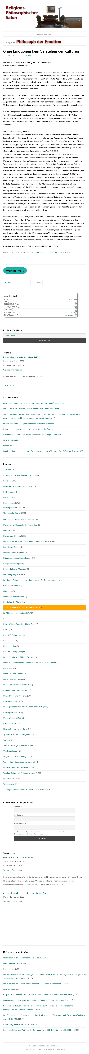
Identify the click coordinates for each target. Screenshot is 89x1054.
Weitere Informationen (12, 370)
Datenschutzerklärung (12, 963)
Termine (6, 740)
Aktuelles (7, 470)
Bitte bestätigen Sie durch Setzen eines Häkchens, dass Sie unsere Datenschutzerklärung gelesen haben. (42, 833)
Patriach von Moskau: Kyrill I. (15, 690)
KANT (6, 630)
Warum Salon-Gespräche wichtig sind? (19, 762)
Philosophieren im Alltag (13, 712)
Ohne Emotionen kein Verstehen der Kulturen (41, 51)
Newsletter (8, 989)
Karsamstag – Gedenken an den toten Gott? (21, 1024)
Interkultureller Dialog (12, 602)
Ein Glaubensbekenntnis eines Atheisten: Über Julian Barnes (28, 429)
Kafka (5, 618)
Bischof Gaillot (9, 497)
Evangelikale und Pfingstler (14, 569)
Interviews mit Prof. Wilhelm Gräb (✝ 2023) (22, 608)
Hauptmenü (45, 34)
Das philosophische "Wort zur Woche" (19, 519)
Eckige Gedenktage (38, 253)
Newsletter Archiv (11, 440)
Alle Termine (8, 385)
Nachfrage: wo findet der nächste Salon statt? (22, 958)
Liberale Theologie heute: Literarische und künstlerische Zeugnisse (30, 663)
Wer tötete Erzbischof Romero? (18, 857)
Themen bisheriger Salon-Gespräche (18, 745)
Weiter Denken (9, 778)
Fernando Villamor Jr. (54, 1049)
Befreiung (7, 481)
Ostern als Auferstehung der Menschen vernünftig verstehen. (28, 424)
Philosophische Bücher (59, 253)
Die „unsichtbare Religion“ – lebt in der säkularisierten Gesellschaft (31, 409)
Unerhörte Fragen (15, 271)
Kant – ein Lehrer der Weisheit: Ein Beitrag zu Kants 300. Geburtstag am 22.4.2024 (37, 1030)
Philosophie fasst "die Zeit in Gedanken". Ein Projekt (25, 707)
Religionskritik (9, 723)
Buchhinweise (9, 503)
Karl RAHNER (9, 641)
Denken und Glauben (12, 536)
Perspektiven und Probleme (15, 696)
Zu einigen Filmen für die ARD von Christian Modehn (25, 790)
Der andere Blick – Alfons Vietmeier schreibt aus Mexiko (27, 541)
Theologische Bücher (12, 513)
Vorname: (18, 807)
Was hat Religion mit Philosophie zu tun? (20, 773)
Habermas (7, 591)
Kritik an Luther (9, 646)
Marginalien (8, 668)
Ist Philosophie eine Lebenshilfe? (17, 613)
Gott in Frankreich (10, 586)
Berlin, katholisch (10, 492)
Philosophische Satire (12, 718)
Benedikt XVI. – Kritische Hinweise (17, 486)
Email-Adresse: (20, 823)
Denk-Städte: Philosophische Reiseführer (20, 525)
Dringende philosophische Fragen (17, 558)
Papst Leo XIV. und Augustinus (16, 685)
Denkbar (25, 253)
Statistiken (7, 446)
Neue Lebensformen (12, 679)
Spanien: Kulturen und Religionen (16, 734)
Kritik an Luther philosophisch (15, 652)
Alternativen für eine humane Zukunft (18, 475)
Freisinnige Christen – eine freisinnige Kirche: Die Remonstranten (30, 580)
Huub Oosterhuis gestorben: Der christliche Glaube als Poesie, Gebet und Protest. (37, 1000)
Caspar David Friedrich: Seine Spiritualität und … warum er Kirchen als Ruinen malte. (38, 995)
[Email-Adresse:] (44, 335)
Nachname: (18, 815)
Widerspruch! (8, 784)
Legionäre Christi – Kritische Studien (18, 657)
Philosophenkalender (12, 701)
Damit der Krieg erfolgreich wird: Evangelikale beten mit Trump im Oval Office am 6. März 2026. (43, 451)
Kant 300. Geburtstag (12, 635)
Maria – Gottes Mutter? (13, 674)
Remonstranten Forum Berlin (15, 729)
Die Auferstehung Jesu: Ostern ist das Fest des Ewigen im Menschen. (32, 984)
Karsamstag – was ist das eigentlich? (20, 357)
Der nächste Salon (10, 547)
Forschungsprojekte (11, 574)
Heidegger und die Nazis (13, 597)
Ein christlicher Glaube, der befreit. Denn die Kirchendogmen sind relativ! (33, 435)
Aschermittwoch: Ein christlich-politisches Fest (25, 893)
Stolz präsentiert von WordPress (44, 1046)
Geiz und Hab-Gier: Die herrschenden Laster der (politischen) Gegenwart (33, 403)
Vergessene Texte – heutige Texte (17, 756)
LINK (41, 377)
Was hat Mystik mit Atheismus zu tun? (19, 768)
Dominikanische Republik (13, 552)
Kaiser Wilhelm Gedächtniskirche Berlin (19, 624)
